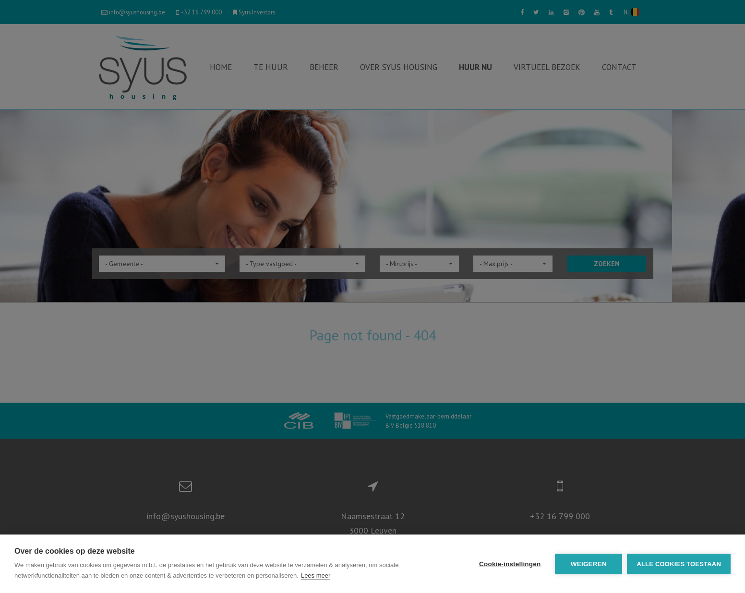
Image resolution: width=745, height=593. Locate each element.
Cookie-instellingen (510, 564)
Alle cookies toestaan (679, 564)
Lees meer (315, 575)
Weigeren (589, 564)
